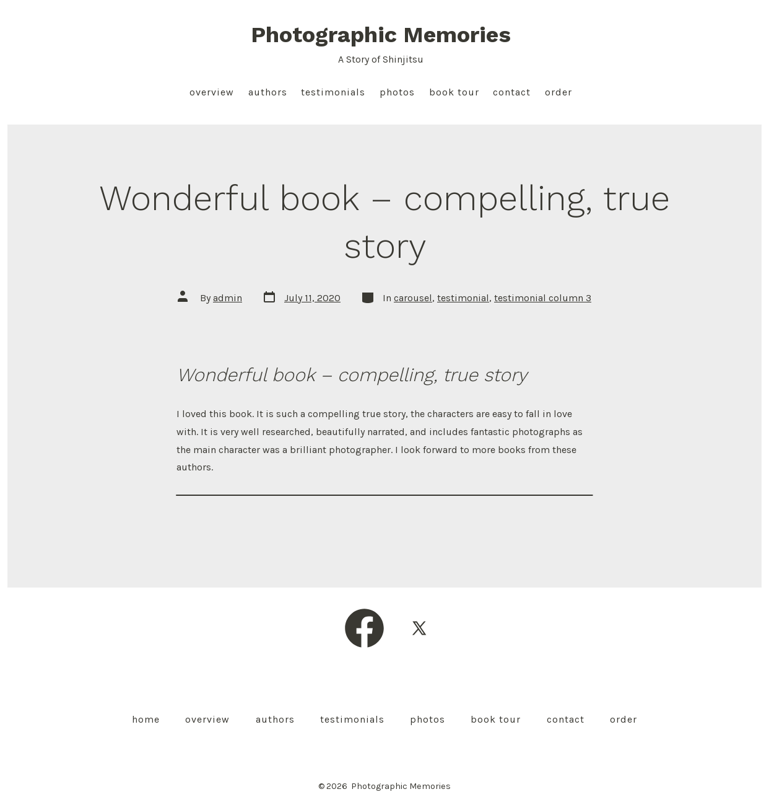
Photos (397, 92)
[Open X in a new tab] (419, 628)
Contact (512, 92)
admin (227, 298)
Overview (211, 92)
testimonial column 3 (542, 298)
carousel (413, 298)
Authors (267, 92)
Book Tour (454, 92)
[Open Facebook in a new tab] (364, 628)
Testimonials (333, 92)
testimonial (463, 298)
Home (146, 719)
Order (558, 92)
